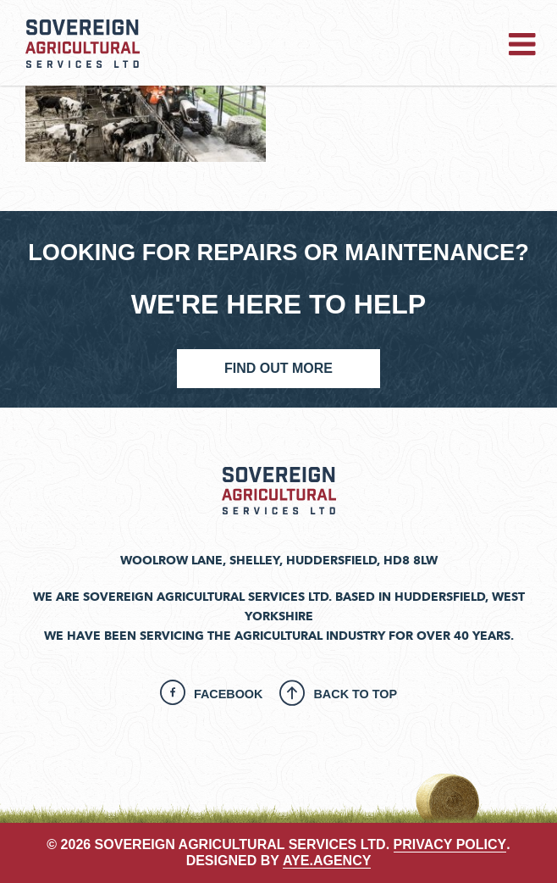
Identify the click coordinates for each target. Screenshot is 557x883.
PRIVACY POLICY (450, 844)
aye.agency (327, 860)
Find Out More (278, 368)
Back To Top (355, 694)
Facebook (228, 694)
